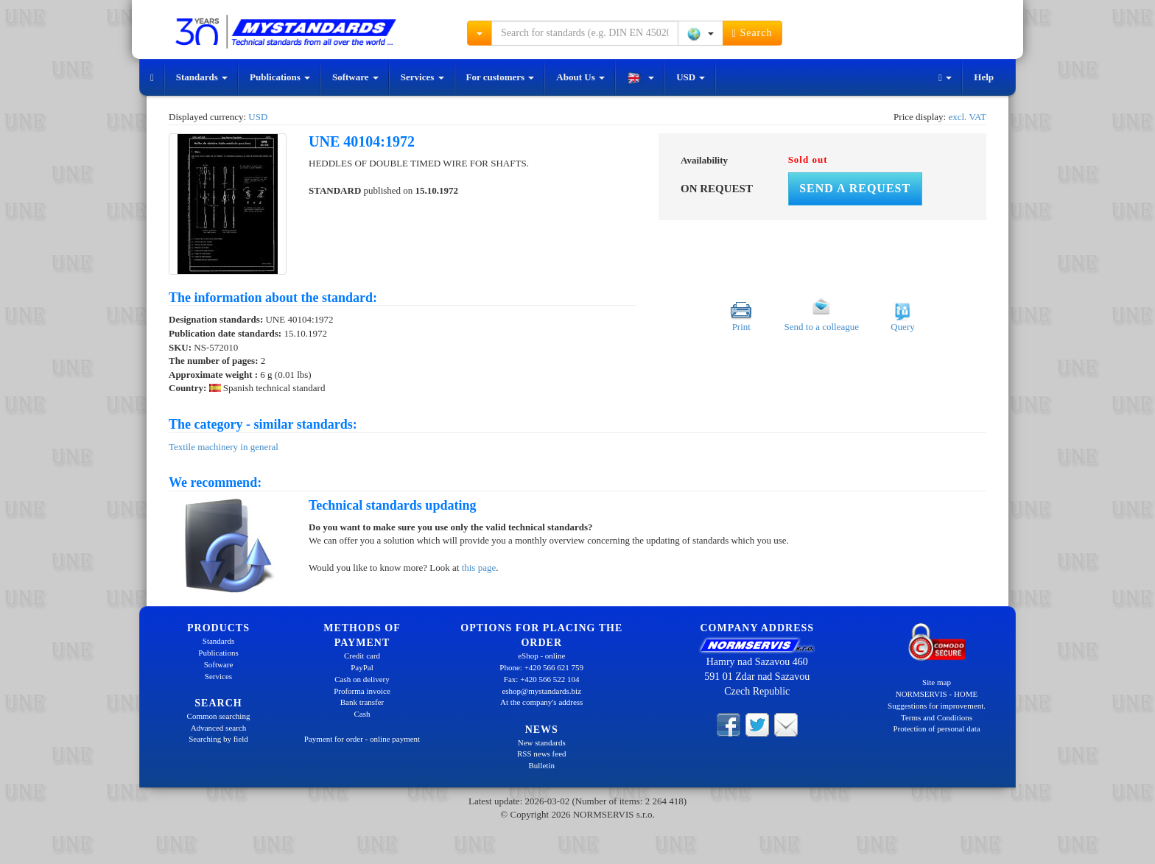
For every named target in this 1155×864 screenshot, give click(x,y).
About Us (580, 76)
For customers (500, 76)
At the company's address (541, 702)
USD (690, 76)
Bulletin (542, 765)
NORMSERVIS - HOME (937, 693)
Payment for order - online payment (362, 738)
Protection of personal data (936, 728)
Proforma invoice (362, 690)
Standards (202, 76)
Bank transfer (362, 702)
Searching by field (218, 738)
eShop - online (541, 655)
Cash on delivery (362, 679)
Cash (362, 713)
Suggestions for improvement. (937, 705)
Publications (280, 76)
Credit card (362, 655)
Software (355, 76)
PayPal (362, 667)
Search (752, 33)
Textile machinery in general (223, 446)
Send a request (854, 188)
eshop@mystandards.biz (541, 690)
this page (479, 567)
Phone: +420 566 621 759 (541, 667)
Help (984, 76)
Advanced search (218, 727)
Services (422, 76)
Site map (936, 682)
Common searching (218, 716)
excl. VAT (967, 116)
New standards (542, 742)
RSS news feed (541, 753)
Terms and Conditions (936, 717)
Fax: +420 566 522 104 (542, 679)
